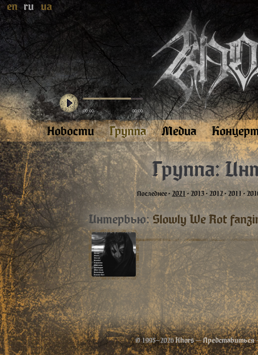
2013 (197, 194)
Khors (184, 340)
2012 (216, 194)
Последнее (152, 194)
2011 (235, 194)
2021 (179, 194)
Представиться (229, 340)
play (69, 103)
